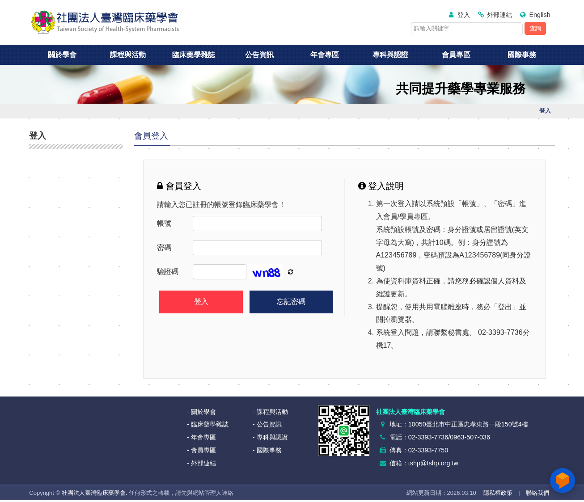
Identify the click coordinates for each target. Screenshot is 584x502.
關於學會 (62, 55)
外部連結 (499, 14)
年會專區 (324, 55)
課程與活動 (128, 55)
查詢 (535, 28)
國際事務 (522, 55)
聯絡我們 (537, 493)
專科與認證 (390, 55)
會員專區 (456, 55)
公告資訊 (259, 55)
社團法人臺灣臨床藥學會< (105, 22)
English (539, 14)
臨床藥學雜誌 (193, 55)
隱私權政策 (497, 493)
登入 (463, 14)
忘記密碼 (291, 301)
